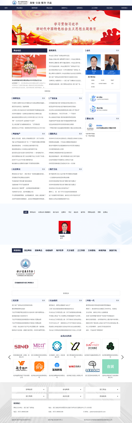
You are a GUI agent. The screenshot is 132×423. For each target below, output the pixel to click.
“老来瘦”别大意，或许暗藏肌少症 (22, 192)
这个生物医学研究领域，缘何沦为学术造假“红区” (65, 195)
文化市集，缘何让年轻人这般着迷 (97, 312)
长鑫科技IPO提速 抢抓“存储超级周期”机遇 (62, 121)
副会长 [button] (76, 212)
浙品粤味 (28, 250)
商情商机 (17, 250)
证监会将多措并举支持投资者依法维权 (61, 124)
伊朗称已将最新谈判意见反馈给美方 (60, 152)
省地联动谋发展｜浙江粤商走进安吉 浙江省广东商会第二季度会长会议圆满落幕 (75, 84)
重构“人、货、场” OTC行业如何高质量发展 (63, 192)
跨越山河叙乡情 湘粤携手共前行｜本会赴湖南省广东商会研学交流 (70, 59)
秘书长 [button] (83, 212)
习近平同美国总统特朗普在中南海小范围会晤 (26, 319)
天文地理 (70, 250)
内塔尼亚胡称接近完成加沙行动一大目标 (62, 163)
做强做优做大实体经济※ (20, 316)
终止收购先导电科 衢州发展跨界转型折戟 (62, 117)
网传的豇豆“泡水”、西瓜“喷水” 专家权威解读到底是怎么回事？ (32, 174)
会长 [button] (25, 212)
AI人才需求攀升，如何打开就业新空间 (98, 326)
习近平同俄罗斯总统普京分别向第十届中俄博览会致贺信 (30, 312)
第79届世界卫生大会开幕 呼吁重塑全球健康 (63, 174)
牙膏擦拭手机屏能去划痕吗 (21, 177)
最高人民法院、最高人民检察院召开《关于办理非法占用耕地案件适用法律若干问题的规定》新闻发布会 (45, 138)
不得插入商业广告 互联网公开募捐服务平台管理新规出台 (67, 316)
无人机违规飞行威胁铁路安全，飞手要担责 (26, 124)
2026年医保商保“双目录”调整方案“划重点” (62, 181)
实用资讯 (79, 8)
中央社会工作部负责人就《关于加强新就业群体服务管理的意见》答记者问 (73, 312)
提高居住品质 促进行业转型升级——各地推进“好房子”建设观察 (32, 152)
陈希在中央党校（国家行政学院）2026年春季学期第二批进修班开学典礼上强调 (38, 330)
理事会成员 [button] (91, 212)
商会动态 (17, 50)
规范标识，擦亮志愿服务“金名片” (59, 305)
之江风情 (94, 8)
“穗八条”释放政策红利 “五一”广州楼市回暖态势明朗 (28, 142)
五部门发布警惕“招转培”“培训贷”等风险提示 (100, 316)
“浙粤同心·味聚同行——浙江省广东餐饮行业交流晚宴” (66, 80)
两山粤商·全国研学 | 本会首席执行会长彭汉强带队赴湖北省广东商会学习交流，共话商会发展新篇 (80, 73)
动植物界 (49, 250)
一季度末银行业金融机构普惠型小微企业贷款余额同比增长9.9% (69, 128)
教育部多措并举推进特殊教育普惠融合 (98, 305)
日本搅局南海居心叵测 (56, 149)
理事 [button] (99, 212)
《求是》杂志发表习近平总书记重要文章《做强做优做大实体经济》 (34, 326)
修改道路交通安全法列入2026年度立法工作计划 (27, 117)
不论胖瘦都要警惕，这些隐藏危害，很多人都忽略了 (29, 195)
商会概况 (19, 8)
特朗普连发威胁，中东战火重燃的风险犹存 (63, 142)
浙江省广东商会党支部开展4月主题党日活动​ (63, 77)
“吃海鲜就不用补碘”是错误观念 (22, 181)
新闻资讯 (52, 50)
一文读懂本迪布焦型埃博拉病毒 (59, 177)
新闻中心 (64, 8)
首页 (6, 8)
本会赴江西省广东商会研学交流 (59, 55)
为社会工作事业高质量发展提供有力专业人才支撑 (65, 330)
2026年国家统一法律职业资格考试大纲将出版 (27, 113)
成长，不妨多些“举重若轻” (94, 330)
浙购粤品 (38, 250)
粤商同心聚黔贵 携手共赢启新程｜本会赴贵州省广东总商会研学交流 (71, 63)
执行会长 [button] (56, 212)
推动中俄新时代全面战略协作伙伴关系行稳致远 (64, 145)
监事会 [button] (105, 212)
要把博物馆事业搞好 (18, 309)
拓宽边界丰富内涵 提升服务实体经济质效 (62, 106)
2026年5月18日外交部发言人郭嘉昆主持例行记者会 (65, 138)
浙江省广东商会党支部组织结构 (22, 305)
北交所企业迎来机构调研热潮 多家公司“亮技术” (64, 110)
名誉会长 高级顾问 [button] (44, 212)
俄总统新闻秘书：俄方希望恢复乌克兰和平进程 (64, 156)
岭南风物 (102, 250)
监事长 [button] (63, 212)
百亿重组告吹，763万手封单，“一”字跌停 (62, 113)
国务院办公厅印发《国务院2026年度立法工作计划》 (29, 128)
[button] (9, 357)
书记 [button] (69, 212)
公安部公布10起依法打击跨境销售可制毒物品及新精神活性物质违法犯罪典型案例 (38, 110)
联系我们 (124, 8)
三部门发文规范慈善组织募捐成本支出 (61, 309)
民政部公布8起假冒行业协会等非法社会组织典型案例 (66, 326)
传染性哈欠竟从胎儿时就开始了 (59, 188)
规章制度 (34, 8)
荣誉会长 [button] (33, 212)
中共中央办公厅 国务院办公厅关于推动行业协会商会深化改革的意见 (71, 323)
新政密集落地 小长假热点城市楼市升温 (25, 145)
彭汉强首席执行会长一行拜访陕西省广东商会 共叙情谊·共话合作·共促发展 (73, 70)
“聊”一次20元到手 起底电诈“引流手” (23, 121)
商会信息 (49, 8)
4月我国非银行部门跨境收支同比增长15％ (62, 103)
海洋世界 (59, 250)
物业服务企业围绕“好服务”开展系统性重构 (25, 163)
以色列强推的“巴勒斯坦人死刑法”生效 (61, 160)
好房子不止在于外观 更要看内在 (22, 160)
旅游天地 (113, 250)
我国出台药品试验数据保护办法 (59, 199)
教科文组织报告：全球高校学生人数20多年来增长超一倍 (104, 319)
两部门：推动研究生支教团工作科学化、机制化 (101, 309)
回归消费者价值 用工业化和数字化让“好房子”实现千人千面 (31, 156)
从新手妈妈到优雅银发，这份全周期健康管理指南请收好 (30, 199)
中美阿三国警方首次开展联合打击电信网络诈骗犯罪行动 (30, 103)
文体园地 (91, 250)
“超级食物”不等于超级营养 (20, 184)
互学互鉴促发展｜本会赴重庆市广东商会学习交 (64, 66)
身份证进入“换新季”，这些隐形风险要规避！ (26, 188)
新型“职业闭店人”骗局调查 (20, 106)
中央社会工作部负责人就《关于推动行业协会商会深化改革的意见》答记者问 (74, 319)
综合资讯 (109, 8)
